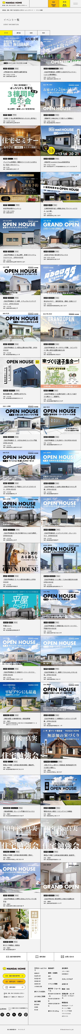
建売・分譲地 (53, 973)
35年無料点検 (38, 986)
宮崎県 (36, 1007)
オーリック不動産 (67, 1011)
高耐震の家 (37, 981)
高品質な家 (37, 976)
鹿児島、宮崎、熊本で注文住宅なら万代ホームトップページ (17, 10)
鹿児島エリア (7, 997)
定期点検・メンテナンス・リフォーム (68, 996)
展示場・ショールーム (54, 990)
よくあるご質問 (39, 996)
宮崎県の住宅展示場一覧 (54, 1005)
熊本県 (36, 1010)
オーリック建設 (66, 1008)
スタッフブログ (67, 979)
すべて (6, 33)
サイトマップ (21, 1029)
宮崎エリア (14, 997)
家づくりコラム (53, 1011)
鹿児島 (19, 33)
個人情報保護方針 (11, 1029)
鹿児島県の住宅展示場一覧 (54, 995)
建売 (49, 976)
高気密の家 (37, 978)
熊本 (43, 33)
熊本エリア (21, 997)
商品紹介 (51, 968)
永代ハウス (65, 1016)
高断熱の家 (37, 984)
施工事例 (37, 1001)
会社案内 (65, 968)
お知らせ (65, 984)
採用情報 (64, 974)
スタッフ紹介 (65, 971)
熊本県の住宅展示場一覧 (54, 1000)
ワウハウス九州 (66, 1013)
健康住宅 (36, 973)
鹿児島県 (36, 1004)
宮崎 (31, 33)
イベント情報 (53, 984)
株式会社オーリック (67, 1005)
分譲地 (50, 979)
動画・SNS (66, 989)
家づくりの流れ (39, 992)
